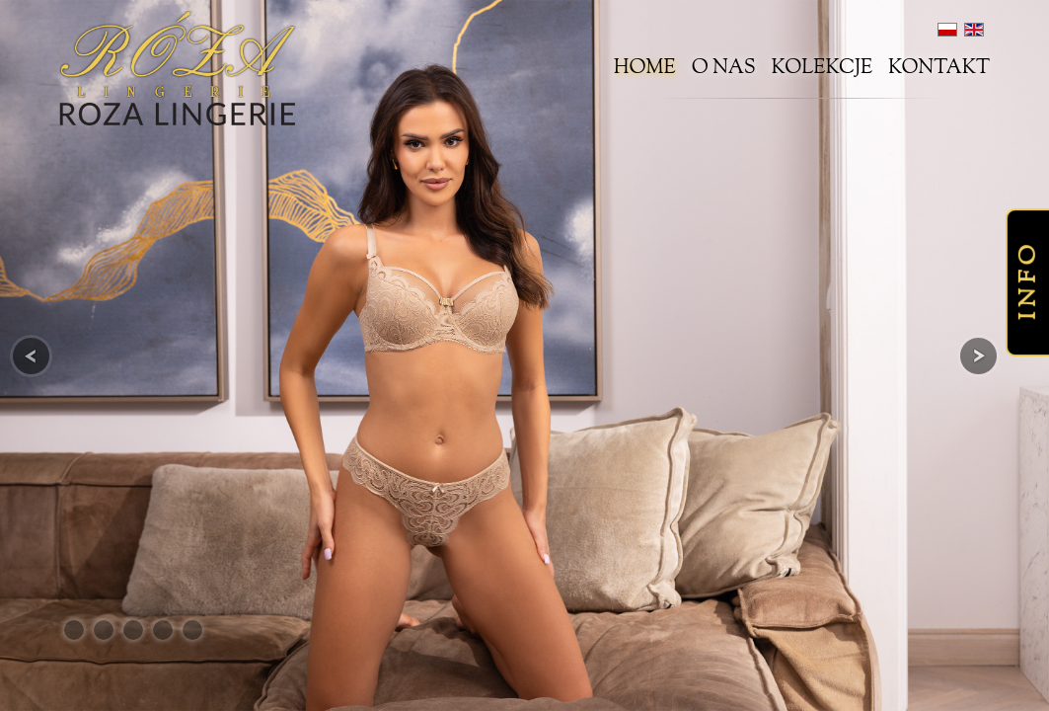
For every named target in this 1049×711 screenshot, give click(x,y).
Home (645, 69)
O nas (724, 69)
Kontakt (939, 69)
